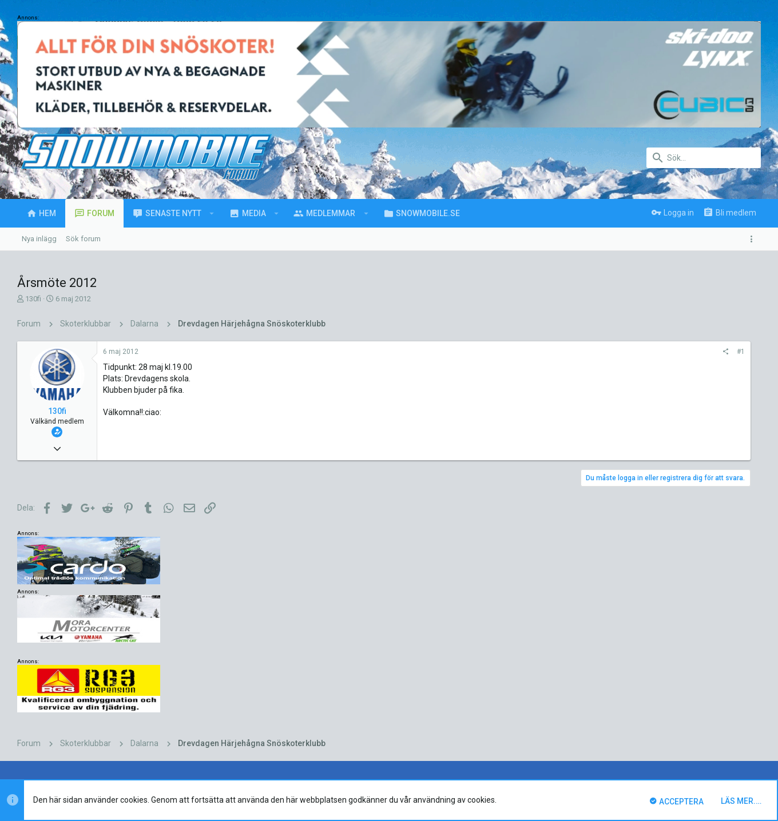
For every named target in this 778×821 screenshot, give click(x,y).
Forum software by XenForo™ (109, 762)
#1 (597, 352)
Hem (721, 728)
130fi (33, 298)
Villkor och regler (594, 728)
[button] (212, 213)
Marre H (246, 668)
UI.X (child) (60, 728)
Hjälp (697, 728)
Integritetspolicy (655, 728)
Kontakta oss (538, 728)
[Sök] (703, 158)
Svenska (110, 728)
